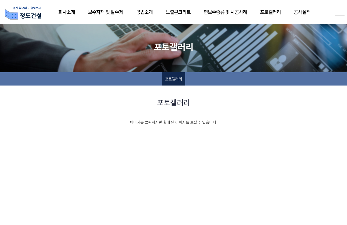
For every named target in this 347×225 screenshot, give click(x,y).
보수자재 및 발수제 (105, 11)
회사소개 (66, 11)
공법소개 (144, 11)
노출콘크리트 (178, 11)
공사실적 (302, 11)
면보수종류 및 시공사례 (225, 11)
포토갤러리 (270, 11)
